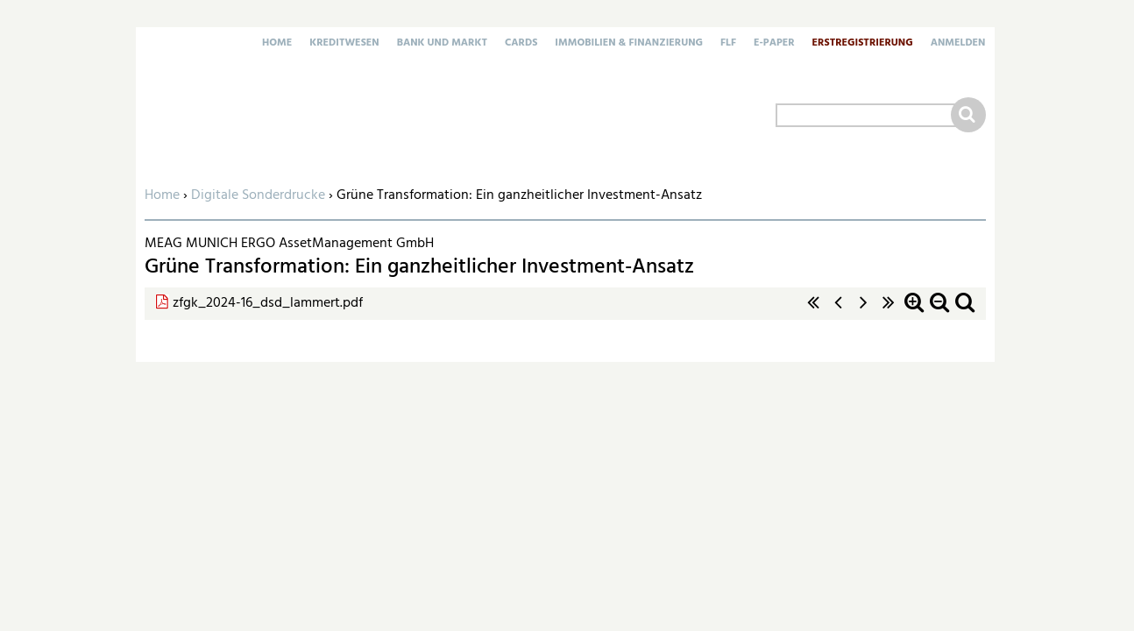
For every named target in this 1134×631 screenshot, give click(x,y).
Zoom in (914, 311)
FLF (728, 44)
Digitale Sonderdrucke (258, 195)
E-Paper (774, 44)
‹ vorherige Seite (838, 311)
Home (277, 44)
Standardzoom (964, 311)
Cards (521, 44)
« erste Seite (813, 311)
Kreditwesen (344, 44)
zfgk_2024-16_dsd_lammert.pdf (268, 303)
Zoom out (939, 311)
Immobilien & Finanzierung (629, 44)
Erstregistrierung (862, 44)
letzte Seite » (888, 311)
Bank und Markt (442, 44)
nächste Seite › (863, 311)
